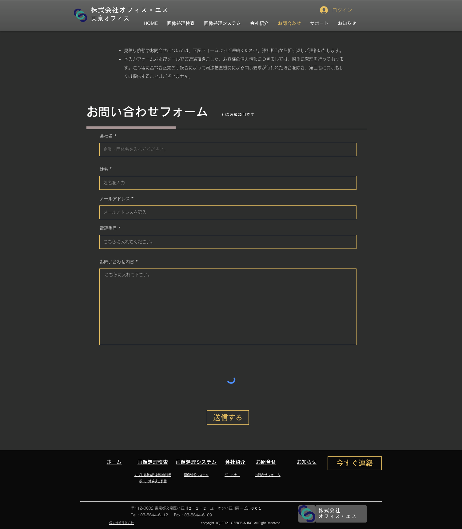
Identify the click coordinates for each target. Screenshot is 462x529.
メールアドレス (115, 199)
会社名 (106, 136)
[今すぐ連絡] (355, 463)
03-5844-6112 (154, 515)
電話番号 (108, 228)
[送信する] (228, 417)
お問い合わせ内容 (117, 262)
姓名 (104, 169)
